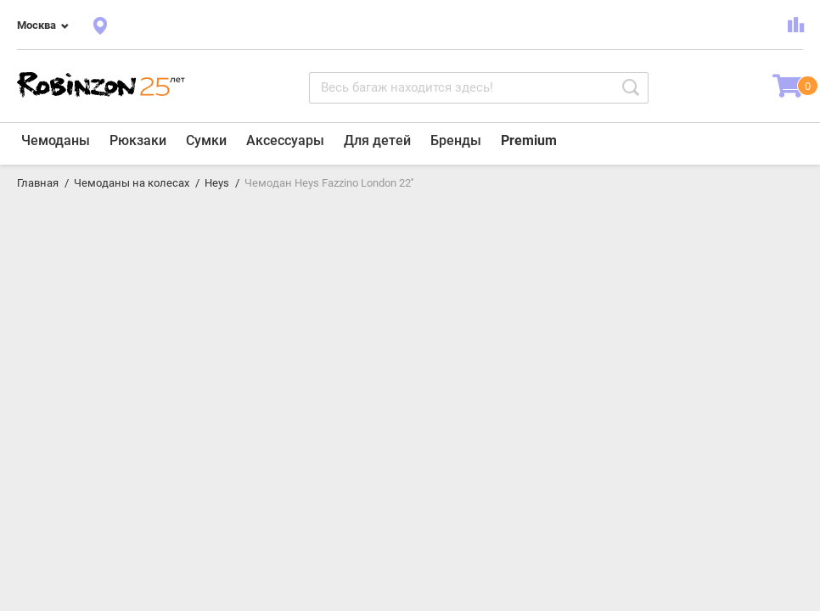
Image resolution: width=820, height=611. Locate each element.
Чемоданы (55, 140)
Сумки (206, 140)
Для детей (377, 140)
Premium (529, 140)
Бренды (455, 140)
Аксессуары (285, 140)
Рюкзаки (138, 140)
